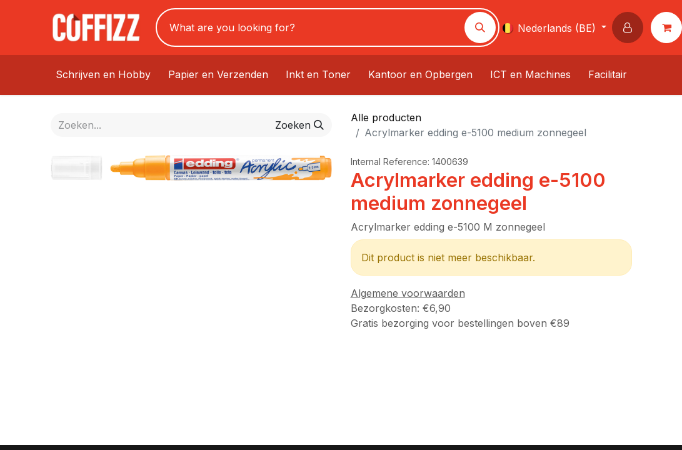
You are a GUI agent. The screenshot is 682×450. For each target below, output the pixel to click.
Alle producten (386, 117)
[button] (630, 27)
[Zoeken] (480, 27)
